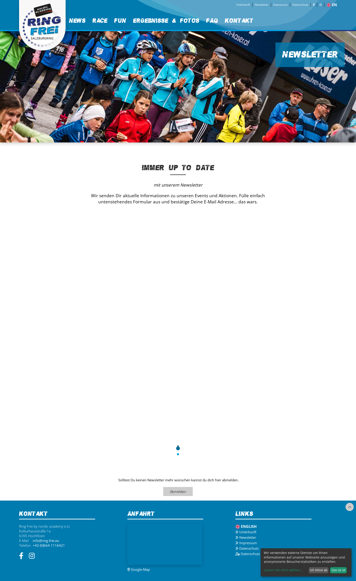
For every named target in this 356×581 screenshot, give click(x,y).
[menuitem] (77, 21)
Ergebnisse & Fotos (166, 20)
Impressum (280, 4)
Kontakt (239, 20)
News (77, 20)
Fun (120, 20)
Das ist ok (338, 570)
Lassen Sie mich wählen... (283, 570)
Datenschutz (300, 4)
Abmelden (178, 492)
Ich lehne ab (318, 570)
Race (99, 20)
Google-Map (138, 569)
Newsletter (262, 4)
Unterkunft (243, 4)
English (246, 526)
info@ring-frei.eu (46, 540)
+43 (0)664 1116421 (49, 545)
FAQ (212, 20)
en (331, 4)
